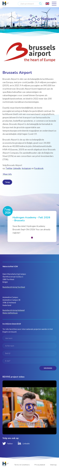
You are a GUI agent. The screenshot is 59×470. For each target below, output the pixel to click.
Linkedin (17, 168)
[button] (32, 238)
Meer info (7, 174)
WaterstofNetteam (10, 313)
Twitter (9, 168)
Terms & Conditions (22, 465)
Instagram (26, 168)
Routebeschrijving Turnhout (14, 287)
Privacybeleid (39, 465)
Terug (7, 182)
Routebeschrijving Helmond (14, 310)
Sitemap (53, 465)
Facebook (38, 168)
